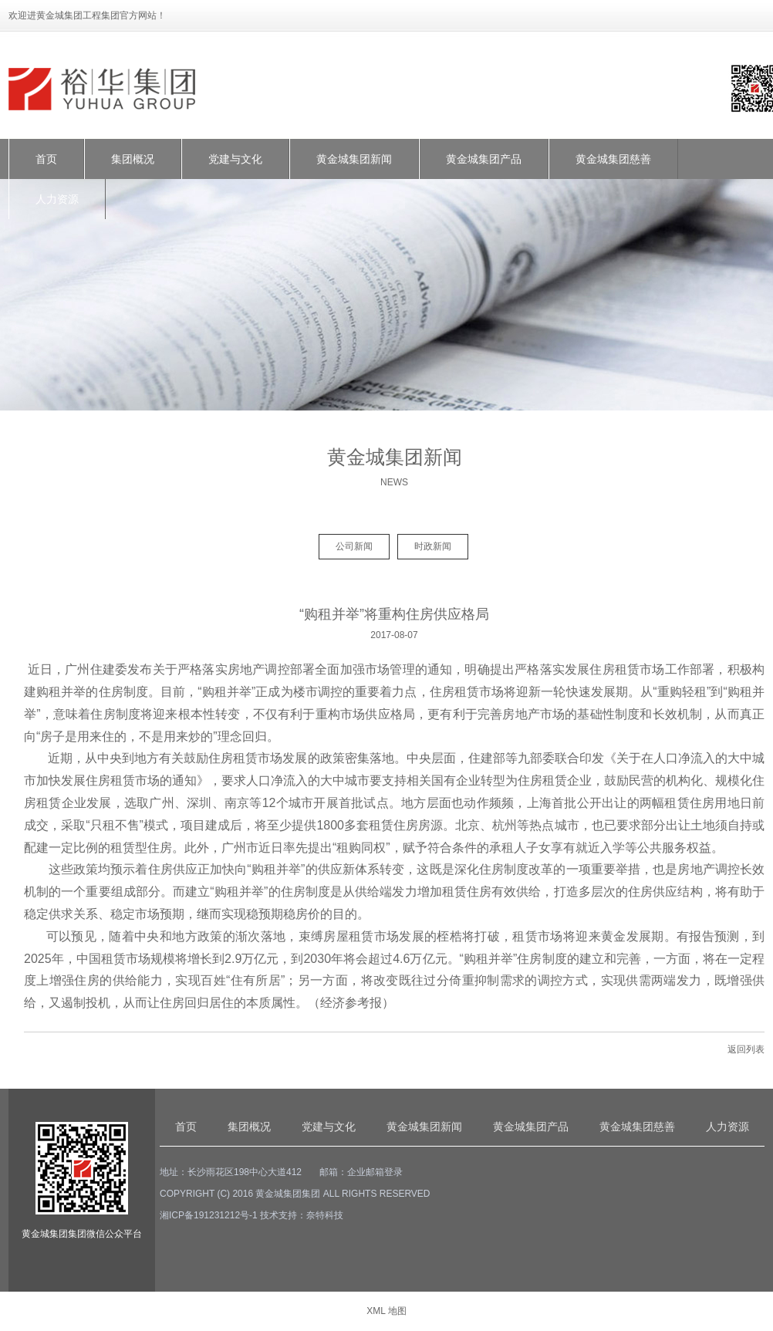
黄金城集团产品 (484, 159)
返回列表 (746, 1049)
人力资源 (57, 199)
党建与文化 (235, 159)
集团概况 (132, 159)
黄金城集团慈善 (613, 159)
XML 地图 (386, 1311)
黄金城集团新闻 (354, 159)
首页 (46, 159)
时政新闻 (432, 546)
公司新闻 (354, 546)
